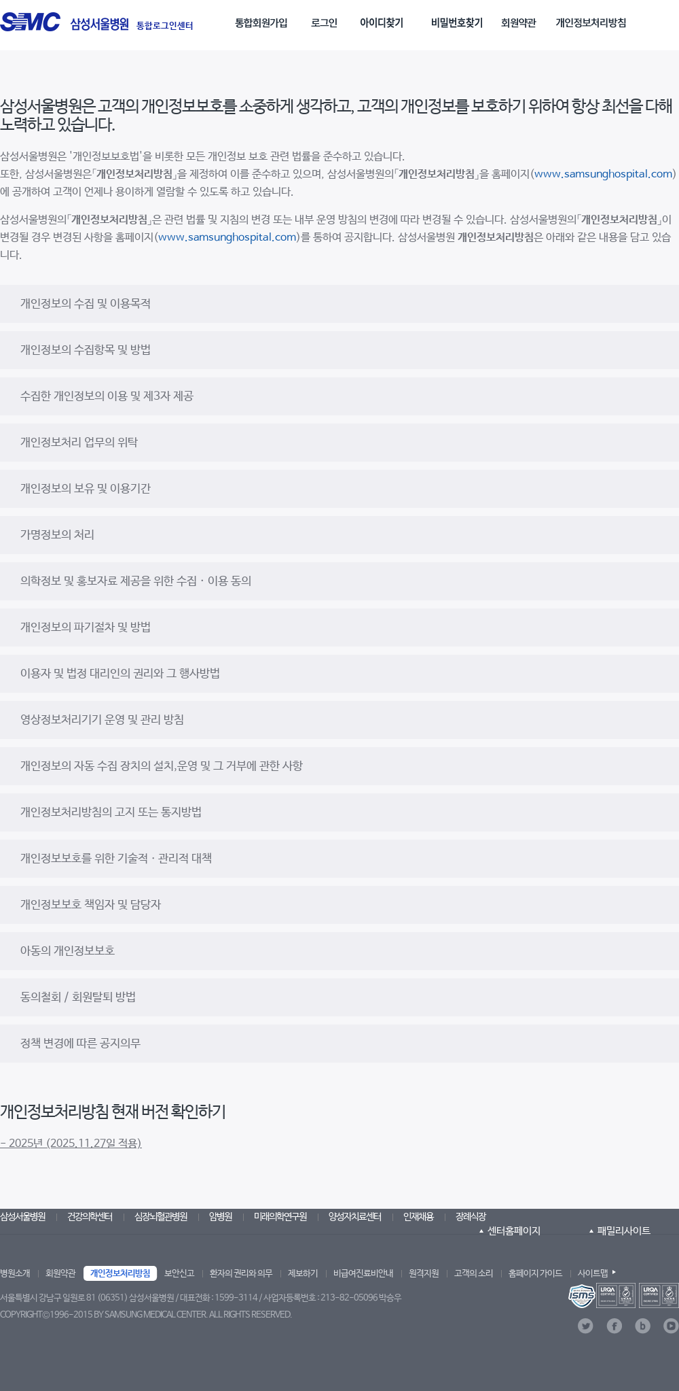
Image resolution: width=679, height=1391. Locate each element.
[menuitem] (264, 17)
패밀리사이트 (624, 1231)
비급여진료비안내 (363, 1274)
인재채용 (418, 1217)
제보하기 (303, 1274)
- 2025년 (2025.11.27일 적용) (71, 1143)
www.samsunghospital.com (603, 174)
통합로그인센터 (165, 26)
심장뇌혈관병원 (160, 1217)
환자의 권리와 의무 (241, 1274)
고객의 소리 (473, 1274)
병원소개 (15, 1274)
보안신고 (179, 1274)
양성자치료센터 (355, 1217)
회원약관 (60, 1274)
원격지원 (424, 1274)
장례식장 (470, 1217)
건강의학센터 (89, 1217)
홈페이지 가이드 (535, 1274)
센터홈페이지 (514, 1231)
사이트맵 (593, 1274)
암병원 (220, 1217)
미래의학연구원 (280, 1217)
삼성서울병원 (22, 1217)
